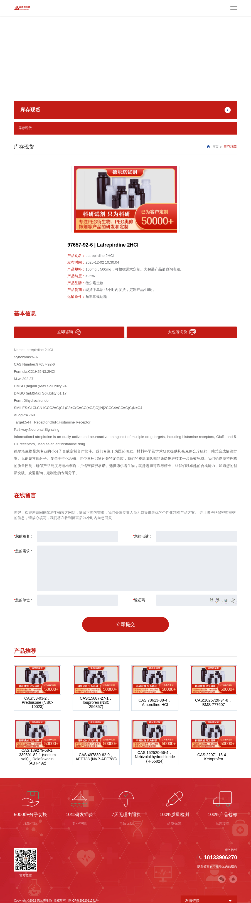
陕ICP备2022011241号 (83, 894)
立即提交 (125, 621)
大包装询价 (182, 331)
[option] (125, 198)
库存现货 (25, 127)
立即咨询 (69, 331)
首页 (215, 146)
